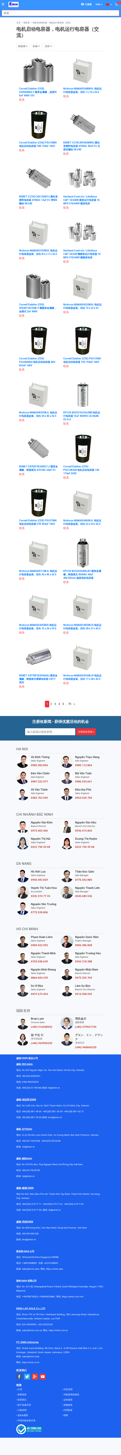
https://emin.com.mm (73, 1296)
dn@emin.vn (54, 1210)
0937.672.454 (39, 994)
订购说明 (22, 1410)
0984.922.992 (39, 945)
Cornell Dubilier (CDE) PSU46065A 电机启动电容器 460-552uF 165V (37, 362)
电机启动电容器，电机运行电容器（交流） (52, 22)
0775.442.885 (83, 879)
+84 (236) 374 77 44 (31, 1210)
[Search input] (59, 13)
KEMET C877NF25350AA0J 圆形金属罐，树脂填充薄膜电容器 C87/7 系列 (38, 679)
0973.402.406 (39, 830)
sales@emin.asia (30, 1269)
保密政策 (22, 1394)
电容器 (26, 22)
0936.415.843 (83, 830)
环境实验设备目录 (26, 1420)
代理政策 (67, 1410)
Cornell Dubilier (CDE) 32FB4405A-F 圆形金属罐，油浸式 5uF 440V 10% (38, 92)
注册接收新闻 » (86, 731)
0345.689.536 (83, 896)
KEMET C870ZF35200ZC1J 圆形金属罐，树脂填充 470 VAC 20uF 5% (37, 470)
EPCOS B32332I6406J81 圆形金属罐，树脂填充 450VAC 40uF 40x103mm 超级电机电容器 (82, 574)
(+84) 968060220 (85, 1047)
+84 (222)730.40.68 (50, 1141)
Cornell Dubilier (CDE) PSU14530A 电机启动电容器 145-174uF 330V (81, 470)
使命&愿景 (22, 1415)
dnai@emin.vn (29, 1239)
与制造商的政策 (71, 1394)
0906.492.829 (39, 879)
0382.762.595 (39, 797)
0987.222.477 (39, 781)
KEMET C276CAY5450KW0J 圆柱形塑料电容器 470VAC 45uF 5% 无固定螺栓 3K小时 (81, 146)
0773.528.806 (39, 912)
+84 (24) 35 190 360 (31, 1087)
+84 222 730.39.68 (31, 1141)
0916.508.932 (83, 994)
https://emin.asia (54, 1269)
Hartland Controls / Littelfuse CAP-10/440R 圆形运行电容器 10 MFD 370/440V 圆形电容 (81, 200)
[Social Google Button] (35, 1377)
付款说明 (67, 1389)
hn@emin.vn (54, 1087)
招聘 (65, 1415)
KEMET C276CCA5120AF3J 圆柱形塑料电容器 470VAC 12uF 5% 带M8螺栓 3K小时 (37, 200)
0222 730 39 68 (40, 847)
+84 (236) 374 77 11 (31, 1204)
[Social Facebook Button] (19, 1377)
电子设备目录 (24, 1405)
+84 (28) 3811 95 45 (31, 1117)
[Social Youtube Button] (43, 1377)
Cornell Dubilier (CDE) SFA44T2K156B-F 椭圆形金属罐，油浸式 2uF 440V (38, 308)
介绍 (19, 1389)
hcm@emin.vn (55, 1117)
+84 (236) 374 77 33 (74, 1204)
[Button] (3, 4)
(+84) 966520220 (30, 1082)
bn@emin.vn (28, 1146)
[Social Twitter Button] (27, 1377)
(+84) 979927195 (85, 1026)
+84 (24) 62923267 (31, 1076)
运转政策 (67, 1399)
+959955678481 (47, 1296)
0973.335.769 (83, 977)
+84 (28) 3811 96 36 (31, 1111)
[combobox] (59, 13)
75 (69, 704)
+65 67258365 (51, 1263)
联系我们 (22, 1399)
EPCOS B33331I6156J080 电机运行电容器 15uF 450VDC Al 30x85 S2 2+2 (81, 416)
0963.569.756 (83, 797)
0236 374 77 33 (40, 896)
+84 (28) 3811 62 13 (74, 1111)
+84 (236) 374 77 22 (52, 1204)
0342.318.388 (83, 961)
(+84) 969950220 (41, 1043)
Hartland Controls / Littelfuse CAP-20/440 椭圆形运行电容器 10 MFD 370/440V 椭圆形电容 (81, 254)
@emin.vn (30, 1176)
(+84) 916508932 (41, 1026)
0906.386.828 (83, 945)
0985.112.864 (83, 765)
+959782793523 (30, 1296)
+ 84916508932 (29, 1263)
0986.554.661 (83, 781)
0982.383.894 (39, 765)
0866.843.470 (39, 977)
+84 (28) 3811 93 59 (52, 1111)
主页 (18, 22)
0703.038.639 (39, 961)
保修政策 (67, 1405)
